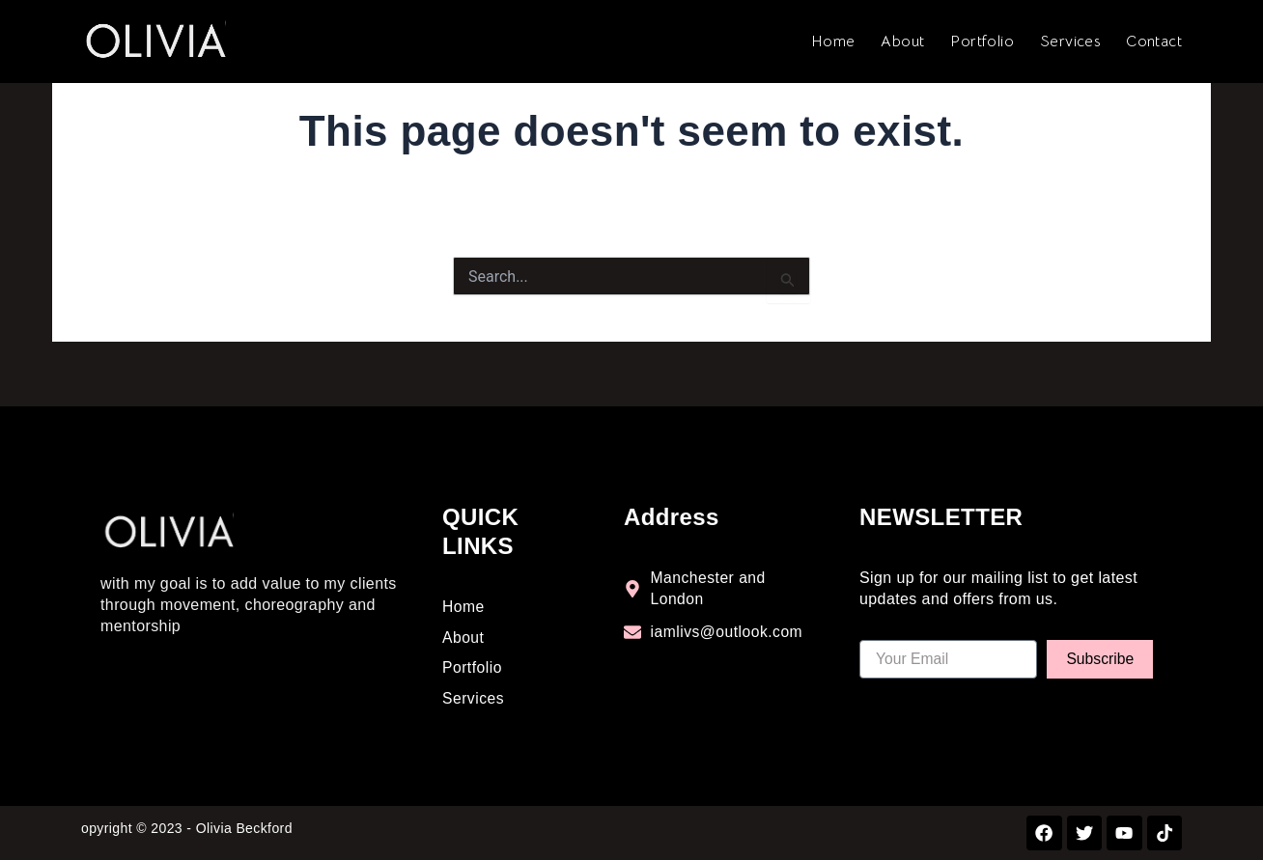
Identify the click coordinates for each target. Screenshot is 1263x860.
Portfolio (982, 41)
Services (1070, 41)
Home (833, 41)
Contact (1154, 41)
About (902, 41)
